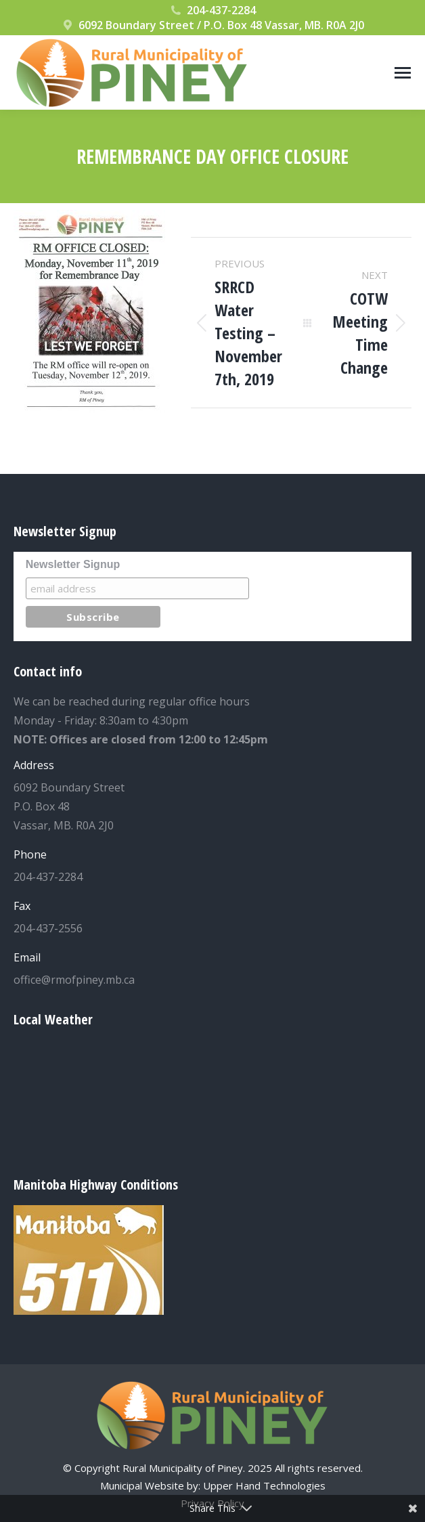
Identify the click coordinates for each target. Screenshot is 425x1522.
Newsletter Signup (73, 564)
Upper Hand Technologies (264, 1485)
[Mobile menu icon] (402, 72)
